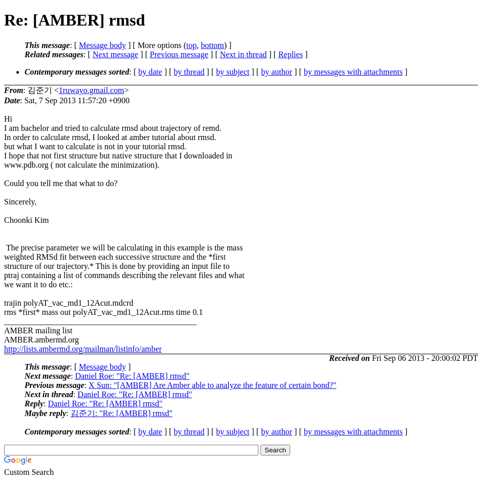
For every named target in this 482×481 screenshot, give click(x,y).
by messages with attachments (353, 71)
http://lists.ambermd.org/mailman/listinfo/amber (83, 349)
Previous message (179, 54)
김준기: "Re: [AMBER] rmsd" (121, 413)
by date (150, 71)
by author (276, 71)
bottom (212, 45)
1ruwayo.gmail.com (91, 90)
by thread (189, 71)
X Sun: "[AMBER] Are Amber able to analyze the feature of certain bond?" (212, 385)
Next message (115, 54)
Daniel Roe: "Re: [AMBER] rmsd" (132, 376)
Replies (290, 54)
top (191, 45)
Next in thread (243, 54)
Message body (102, 45)
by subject (232, 71)
